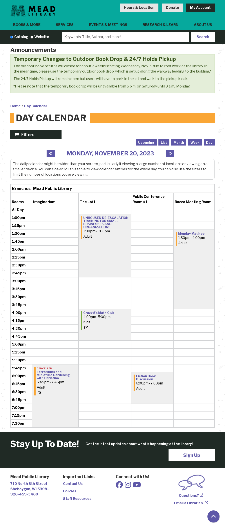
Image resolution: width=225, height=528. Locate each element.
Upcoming (146, 142)
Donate (172, 7)
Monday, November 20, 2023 (110, 153)
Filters (28, 134)
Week (195, 142)
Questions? (189, 495)
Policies (69, 491)
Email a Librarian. (189, 503)
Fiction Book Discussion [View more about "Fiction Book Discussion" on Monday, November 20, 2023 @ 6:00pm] (146, 378)
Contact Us (73, 484)
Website (41, 37)
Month (179, 142)
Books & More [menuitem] (26, 25)
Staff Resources (77, 499)
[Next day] (170, 153)
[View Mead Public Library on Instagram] (128, 486)
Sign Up (191, 455)
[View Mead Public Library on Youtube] (137, 486)
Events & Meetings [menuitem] (108, 25)
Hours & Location (139, 7)
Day (209, 142)
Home (15, 106)
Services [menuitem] (65, 25)
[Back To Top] (213, 516)
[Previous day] (51, 153)
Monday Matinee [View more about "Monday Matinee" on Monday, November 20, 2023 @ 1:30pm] (191, 233)
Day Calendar (35, 106)
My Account (200, 7)
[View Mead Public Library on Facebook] (119, 486)
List (164, 142)
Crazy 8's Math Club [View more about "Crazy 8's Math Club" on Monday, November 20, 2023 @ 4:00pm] (98, 312)
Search (203, 37)
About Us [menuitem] (203, 25)
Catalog (21, 37)
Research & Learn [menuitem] (160, 25)
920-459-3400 (24, 494)
